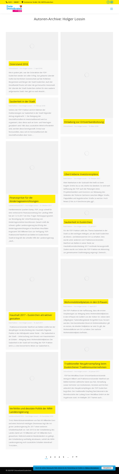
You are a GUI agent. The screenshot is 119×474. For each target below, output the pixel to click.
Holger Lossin (74, 19)
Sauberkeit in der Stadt (22, 101)
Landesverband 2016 (16, 416)
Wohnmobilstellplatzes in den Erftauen (85, 302)
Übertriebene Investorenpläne (81, 174)
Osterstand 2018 (19, 64)
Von (26, 68)
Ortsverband (13, 68)
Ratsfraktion (13, 106)
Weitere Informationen (92, 468)
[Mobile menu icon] (111, 8)
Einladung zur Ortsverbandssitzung (84, 122)
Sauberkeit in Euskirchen (78, 222)
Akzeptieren (107, 468)
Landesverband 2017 (16, 205)
